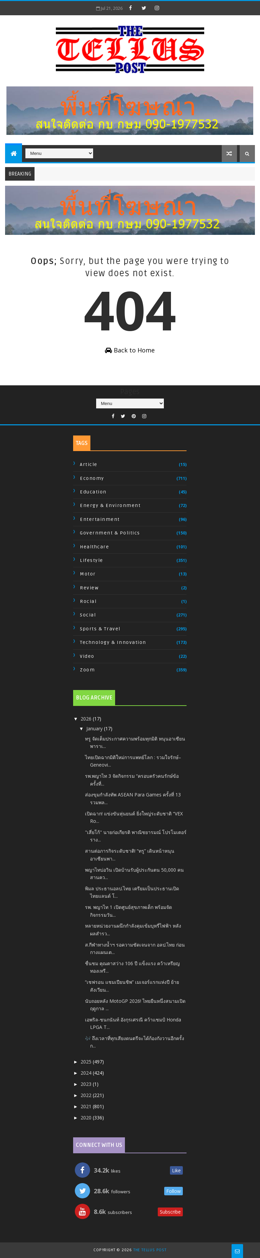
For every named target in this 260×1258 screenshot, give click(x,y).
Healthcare (94, 547)
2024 (87, 1073)
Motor (88, 574)
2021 (87, 1106)
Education (93, 492)
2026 (87, 718)
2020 (87, 1117)
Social (88, 615)
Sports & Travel (100, 629)
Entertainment (100, 519)
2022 (87, 1095)
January (95, 728)
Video (87, 656)
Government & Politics (110, 533)
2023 (87, 1084)
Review (89, 588)
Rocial (88, 601)
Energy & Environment (110, 505)
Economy (92, 478)
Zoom (87, 670)
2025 (87, 1061)
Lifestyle (91, 560)
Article (89, 464)
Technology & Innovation (113, 642)
